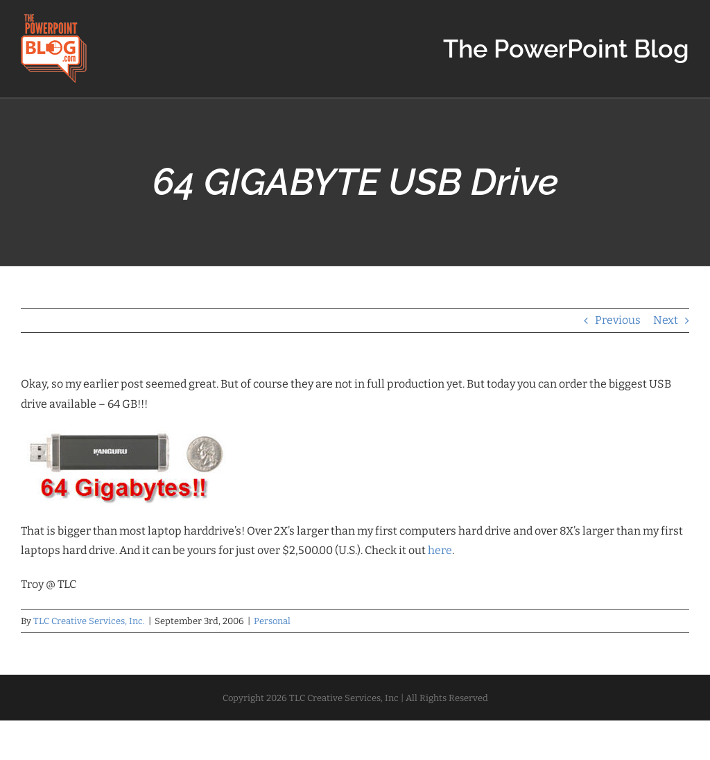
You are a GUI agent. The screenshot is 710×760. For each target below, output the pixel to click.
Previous (618, 320)
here (440, 550)
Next (665, 320)
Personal (272, 621)
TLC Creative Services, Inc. (89, 621)
